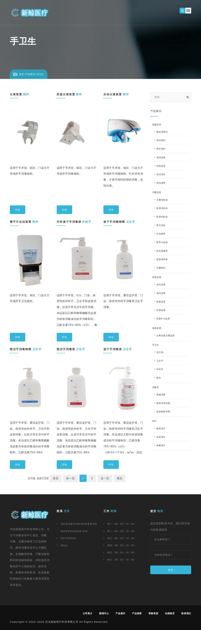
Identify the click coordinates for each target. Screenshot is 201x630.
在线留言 (170, 613)
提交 (170, 569)
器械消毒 (161, 394)
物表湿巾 (161, 428)
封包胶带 (161, 233)
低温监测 (156, 328)
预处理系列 (162, 131)
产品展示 (30, 74)
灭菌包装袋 (162, 199)
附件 (158, 377)
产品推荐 (137, 613)
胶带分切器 (162, 242)
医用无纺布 (162, 208)
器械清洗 (156, 124)
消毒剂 (155, 387)
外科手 (159, 369)
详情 (17, 209)
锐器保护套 (162, 259)
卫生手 (159, 360)
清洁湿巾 (161, 174)
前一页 (70, 478)
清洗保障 (161, 182)
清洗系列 (161, 140)
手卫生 (40, 74)
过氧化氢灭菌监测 (165, 335)
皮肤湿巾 (161, 436)
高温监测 (156, 277)
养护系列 (161, 148)
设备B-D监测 (163, 318)
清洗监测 (161, 157)
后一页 (105, 478)
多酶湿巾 (161, 445)
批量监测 (161, 301)
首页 (21, 74)
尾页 (119, 478)
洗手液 (159, 352)
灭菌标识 (161, 267)
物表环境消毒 (163, 403)
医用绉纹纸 (162, 216)
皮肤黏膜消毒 (163, 411)
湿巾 (154, 421)
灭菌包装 (156, 192)
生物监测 (161, 310)
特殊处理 (161, 165)
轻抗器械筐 (162, 250)
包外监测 (161, 284)
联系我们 (186, 613)
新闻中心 (104, 613)
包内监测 (161, 293)
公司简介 (88, 613)
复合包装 (161, 225)
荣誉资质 (153, 613)
